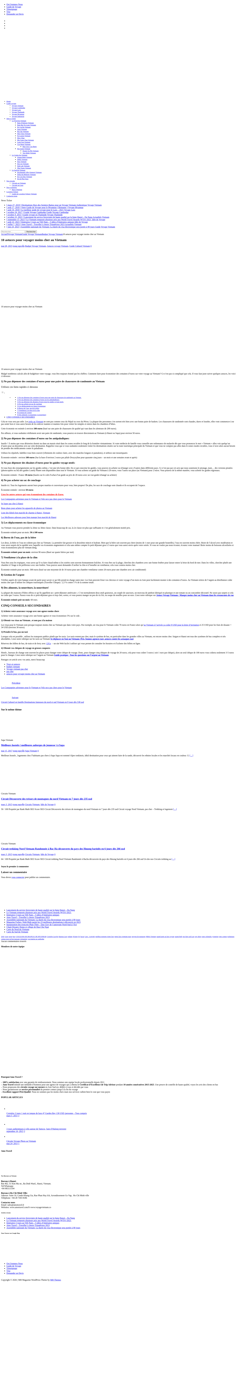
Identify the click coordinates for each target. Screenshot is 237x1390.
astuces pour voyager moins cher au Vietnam (25, 674)
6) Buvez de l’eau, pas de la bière (28, 408)
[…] (191, 755)
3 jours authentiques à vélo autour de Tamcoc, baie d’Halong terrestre (36, 1129)
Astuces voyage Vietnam (57, 246)
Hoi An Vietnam (23, 164)
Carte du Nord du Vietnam (17, 929)
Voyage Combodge (18, 108)
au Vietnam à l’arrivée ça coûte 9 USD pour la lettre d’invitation (171, 625)
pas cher (10, 671)
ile (79, 937)
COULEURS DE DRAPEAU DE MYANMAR (31, 937)
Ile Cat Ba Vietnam (24, 127)
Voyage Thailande (18, 112)
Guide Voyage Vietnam (32, 234)
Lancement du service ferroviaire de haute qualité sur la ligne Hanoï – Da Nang (40, 910)
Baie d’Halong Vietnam (25, 123)
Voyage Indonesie (18, 116)
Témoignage (11, 9)
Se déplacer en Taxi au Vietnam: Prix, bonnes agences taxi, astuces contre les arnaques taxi (92, 639)
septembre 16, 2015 (14, 1131)
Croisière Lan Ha (52, 937)
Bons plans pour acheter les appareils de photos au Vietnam (26, 508)
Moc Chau (21, 138)
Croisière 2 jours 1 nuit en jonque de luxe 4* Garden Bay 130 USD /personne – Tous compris (46, 1113)
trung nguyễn (19, 246)
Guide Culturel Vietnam (79, 246)
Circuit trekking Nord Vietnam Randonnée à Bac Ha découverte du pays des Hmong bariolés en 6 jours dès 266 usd (63, 848)
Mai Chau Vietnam (23, 134)
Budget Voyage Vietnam (35, 246)
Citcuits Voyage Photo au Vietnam (21, 1141)
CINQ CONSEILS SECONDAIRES (20, 417)
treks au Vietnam (35, 421)
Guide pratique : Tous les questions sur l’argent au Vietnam (81, 655)
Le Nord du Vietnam (19, 121)
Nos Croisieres (11, 187)
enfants (70, 937)
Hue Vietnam (21, 162)
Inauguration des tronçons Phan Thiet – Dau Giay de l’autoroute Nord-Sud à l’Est (41, 924)
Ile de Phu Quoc (22, 179)
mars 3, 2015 (6, 804)
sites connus (223, 937)
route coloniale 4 (207, 937)
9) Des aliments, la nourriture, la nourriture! (31, 415)
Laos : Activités (90, 937)
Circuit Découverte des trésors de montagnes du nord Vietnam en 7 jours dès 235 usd (46, 798)
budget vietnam (13, 666)
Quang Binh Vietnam (24, 157)
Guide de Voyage (13, 7)
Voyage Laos (16, 110)
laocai (82, 937)
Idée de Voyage (47, 804)
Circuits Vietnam (32, 804)
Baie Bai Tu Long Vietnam (26, 125)
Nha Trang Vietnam (24, 168)
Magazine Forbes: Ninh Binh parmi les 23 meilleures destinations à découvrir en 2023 (43, 922)
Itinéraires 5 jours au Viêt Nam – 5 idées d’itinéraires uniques (32, 915)
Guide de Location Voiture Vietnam (24, 194)
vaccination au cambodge (36, 939)
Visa (8, 11)
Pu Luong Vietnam (23, 136)
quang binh (178, 937)
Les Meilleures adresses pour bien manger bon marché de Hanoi (28, 517)
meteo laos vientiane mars (122, 937)
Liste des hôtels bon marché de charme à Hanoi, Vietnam (25, 513)
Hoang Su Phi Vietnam (31, 151)
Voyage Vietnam (17, 106)
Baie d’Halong (17, 190)
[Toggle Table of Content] (3, 393)
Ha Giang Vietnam (23, 149)
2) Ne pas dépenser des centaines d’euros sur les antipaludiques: (38, 400)
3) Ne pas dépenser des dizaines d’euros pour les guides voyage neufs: (40, 402)
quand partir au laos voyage (165, 937)
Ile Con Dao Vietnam (24, 177)
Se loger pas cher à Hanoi (12, 503)
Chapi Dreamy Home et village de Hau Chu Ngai (27, 927)
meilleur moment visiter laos (104, 937)
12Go (48, 643)
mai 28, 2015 (6, 246)
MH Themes (55, 1280)
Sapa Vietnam (22, 129)
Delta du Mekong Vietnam (26, 174)
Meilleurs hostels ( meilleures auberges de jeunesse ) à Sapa (32, 745)
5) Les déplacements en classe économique (31, 406)
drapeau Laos (63, 937)
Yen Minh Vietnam (29, 153)
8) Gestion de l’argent (24, 413)
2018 (2, 937)
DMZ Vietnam (22, 159)
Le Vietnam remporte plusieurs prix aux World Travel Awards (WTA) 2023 (39, 912)
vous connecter (17, 877)
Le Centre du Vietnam (19, 155)
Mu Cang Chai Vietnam (25, 140)
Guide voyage (11, 103)
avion (10, 937)
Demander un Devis (15, 14)
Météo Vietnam (151, 937)
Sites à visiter (11, 119)
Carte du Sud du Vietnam (17, 932)
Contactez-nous (11, 196)
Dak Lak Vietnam (23, 166)
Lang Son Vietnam (23, 142)
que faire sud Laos (188, 937)
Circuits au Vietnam (19, 183)
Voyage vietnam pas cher (17, 669)
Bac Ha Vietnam (23, 131)
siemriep (215, 937)
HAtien (75, 937)
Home (8, 101)
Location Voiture (12, 192)
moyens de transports (139, 937)
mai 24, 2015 (12, 1143)
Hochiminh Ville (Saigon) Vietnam (29, 172)
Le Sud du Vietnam (18, 170)
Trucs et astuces (13, 664)
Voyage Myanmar (18, 114)
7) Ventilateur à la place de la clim (28, 410)
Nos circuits (10, 181)
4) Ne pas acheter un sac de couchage (29, 404)
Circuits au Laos (17, 185)
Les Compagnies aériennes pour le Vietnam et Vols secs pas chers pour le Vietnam (36, 499)
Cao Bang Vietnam (23, 144)
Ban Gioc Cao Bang (30, 147)
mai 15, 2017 (6, 751)
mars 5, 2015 (12, 1116)
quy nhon (198, 937)
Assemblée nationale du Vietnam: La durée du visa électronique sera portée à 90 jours (43, 920)
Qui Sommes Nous (14, 4)
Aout (6, 937)
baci (14, 937)
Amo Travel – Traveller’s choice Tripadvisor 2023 (28, 917)
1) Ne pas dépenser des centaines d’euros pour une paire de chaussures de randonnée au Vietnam (49, 398)
